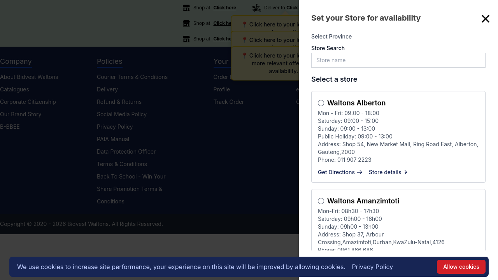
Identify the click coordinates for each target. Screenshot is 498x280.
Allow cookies (461, 266)
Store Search (328, 48)
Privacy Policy (372, 267)
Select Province (331, 36)
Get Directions (340, 172)
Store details (389, 172)
